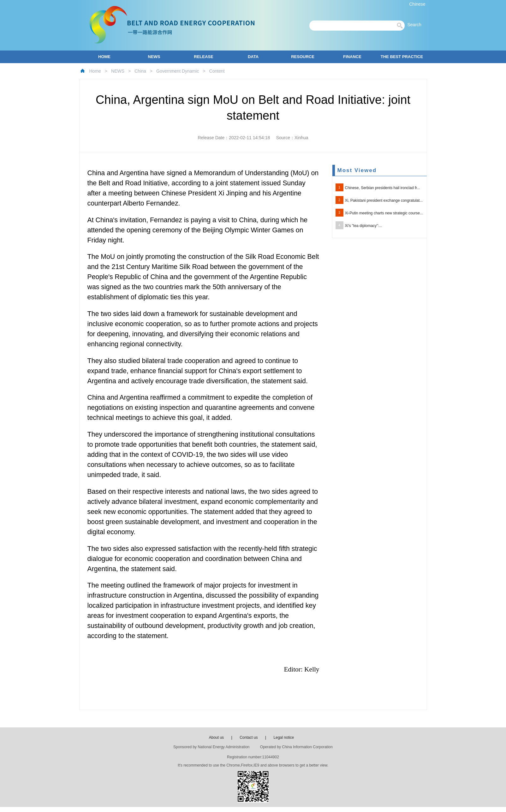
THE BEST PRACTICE (402, 56)
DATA (253, 56)
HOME (104, 56)
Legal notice (284, 737)
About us (216, 737)
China (140, 71)
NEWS (154, 56)
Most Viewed (357, 170)
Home (95, 71)
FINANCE (352, 56)
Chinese (417, 4)
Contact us (249, 737)
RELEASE (203, 56)
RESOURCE (302, 56)
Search (416, 24)
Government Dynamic (177, 71)
